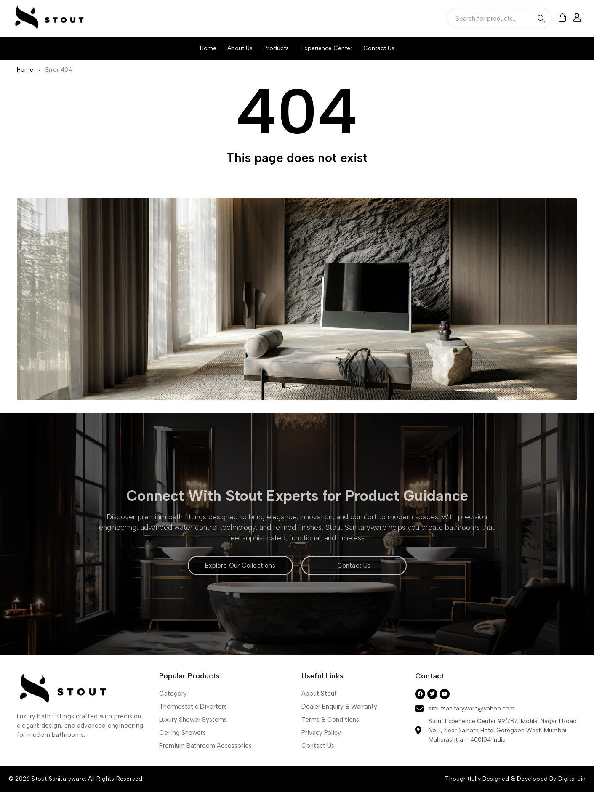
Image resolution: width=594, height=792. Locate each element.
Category (173, 693)
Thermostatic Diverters (193, 706)
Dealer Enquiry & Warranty (339, 706)
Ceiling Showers (182, 732)
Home (25, 69)
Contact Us (317, 745)
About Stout (319, 693)
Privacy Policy (321, 732)
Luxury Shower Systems (193, 719)
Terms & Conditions (330, 719)
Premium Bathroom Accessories (205, 745)
